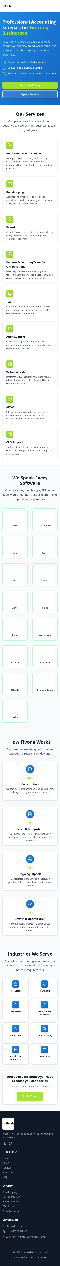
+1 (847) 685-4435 (17, 1231)
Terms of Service (38, 1257)
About (5, 1163)
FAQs (5, 1177)
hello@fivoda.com (17, 1226)
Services (7, 1167)
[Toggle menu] (55, 6)
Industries (8, 1172)
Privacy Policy (20, 1257)
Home (5, 1158)
